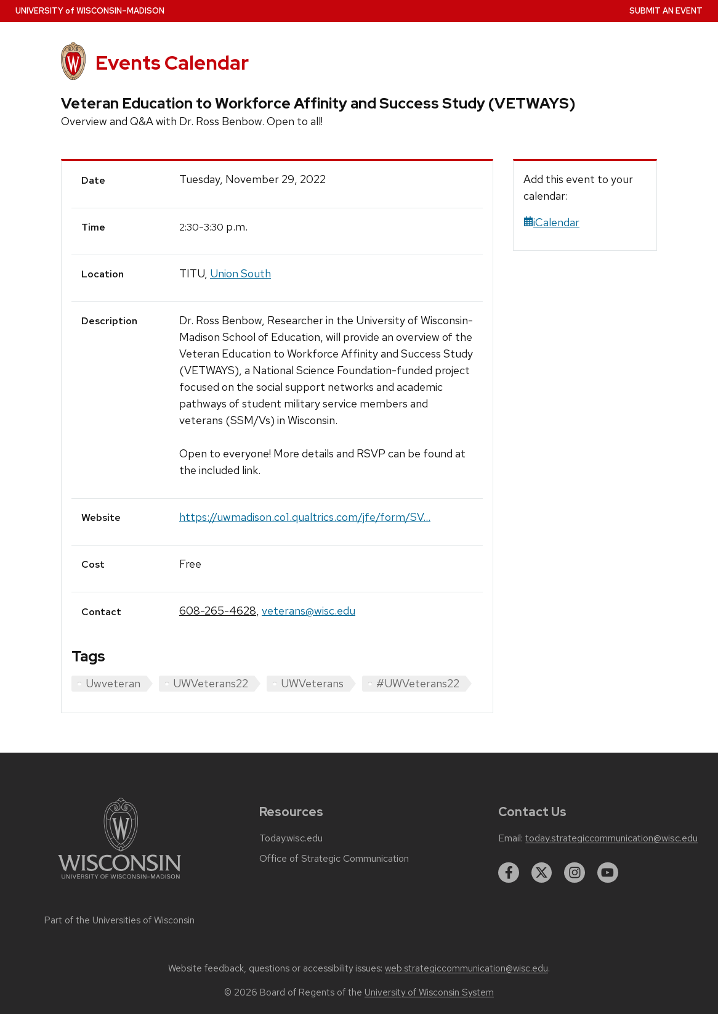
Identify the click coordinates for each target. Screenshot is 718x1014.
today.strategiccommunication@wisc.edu (611, 838)
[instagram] (574, 872)
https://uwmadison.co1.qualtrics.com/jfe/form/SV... (304, 517)
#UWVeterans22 (417, 683)
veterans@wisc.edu (308, 610)
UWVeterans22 (210, 683)
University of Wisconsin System (429, 992)
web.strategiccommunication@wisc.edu (466, 968)
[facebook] (508, 872)
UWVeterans (312, 683)
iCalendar (551, 222)
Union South (240, 273)
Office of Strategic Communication (334, 858)
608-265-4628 (217, 610)
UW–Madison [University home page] (89, 11)
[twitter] (541, 872)
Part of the (119, 920)
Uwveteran (113, 683)
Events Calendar (172, 63)
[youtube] (607, 872)
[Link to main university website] (119, 881)
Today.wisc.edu (291, 838)
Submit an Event (666, 11)
